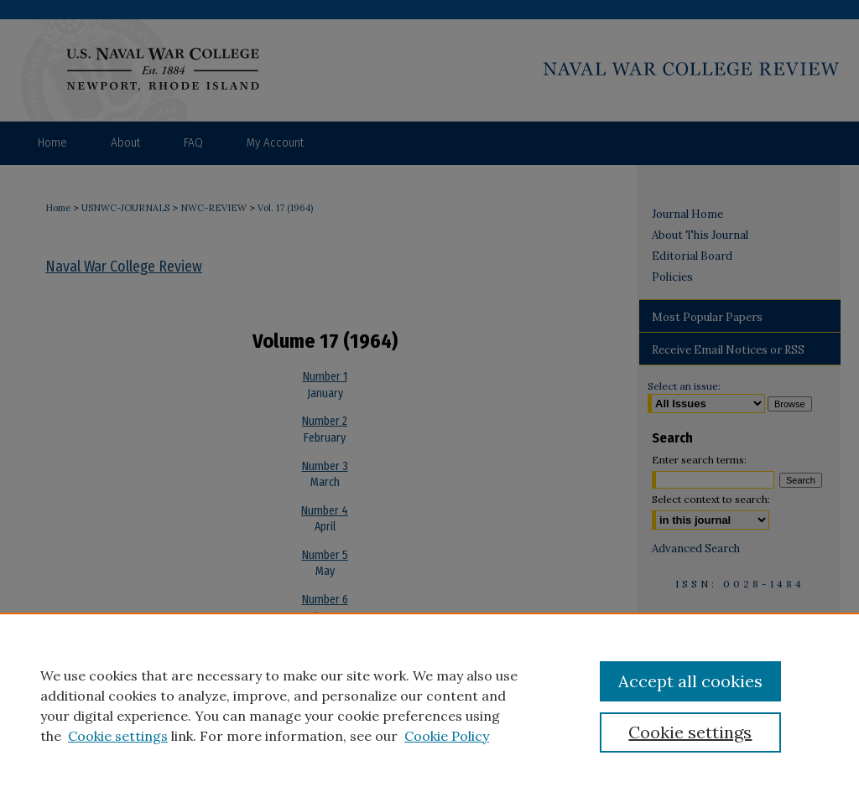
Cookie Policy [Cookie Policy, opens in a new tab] (446, 735)
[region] (429, 705)
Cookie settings (118, 735)
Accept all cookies (690, 680)
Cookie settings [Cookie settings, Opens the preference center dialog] (690, 732)
